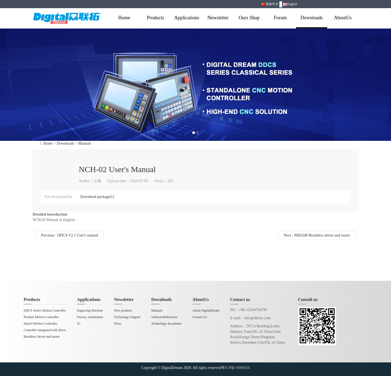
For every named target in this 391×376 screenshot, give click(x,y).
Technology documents (166, 323)
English (290, 4)
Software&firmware (164, 317)
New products (123, 310)
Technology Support (127, 317)
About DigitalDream (206, 310)
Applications (186, 17)
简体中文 (270, 4)
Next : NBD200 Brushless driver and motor (317, 235)
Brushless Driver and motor (42, 336)
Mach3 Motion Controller (40, 323)
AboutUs (343, 17)
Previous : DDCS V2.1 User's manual (69, 235)
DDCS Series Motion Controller (45, 310)
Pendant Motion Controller (41, 317)
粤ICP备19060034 (235, 368)
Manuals (84, 143)
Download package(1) (97, 197)
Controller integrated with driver (45, 330)
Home (124, 17)
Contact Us (200, 317)
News (117, 323)
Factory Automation (90, 317)
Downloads (312, 17)
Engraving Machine (90, 310)
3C (79, 323)
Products (155, 17)
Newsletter (218, 17)
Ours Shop (249, 17)
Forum (280, 17)
